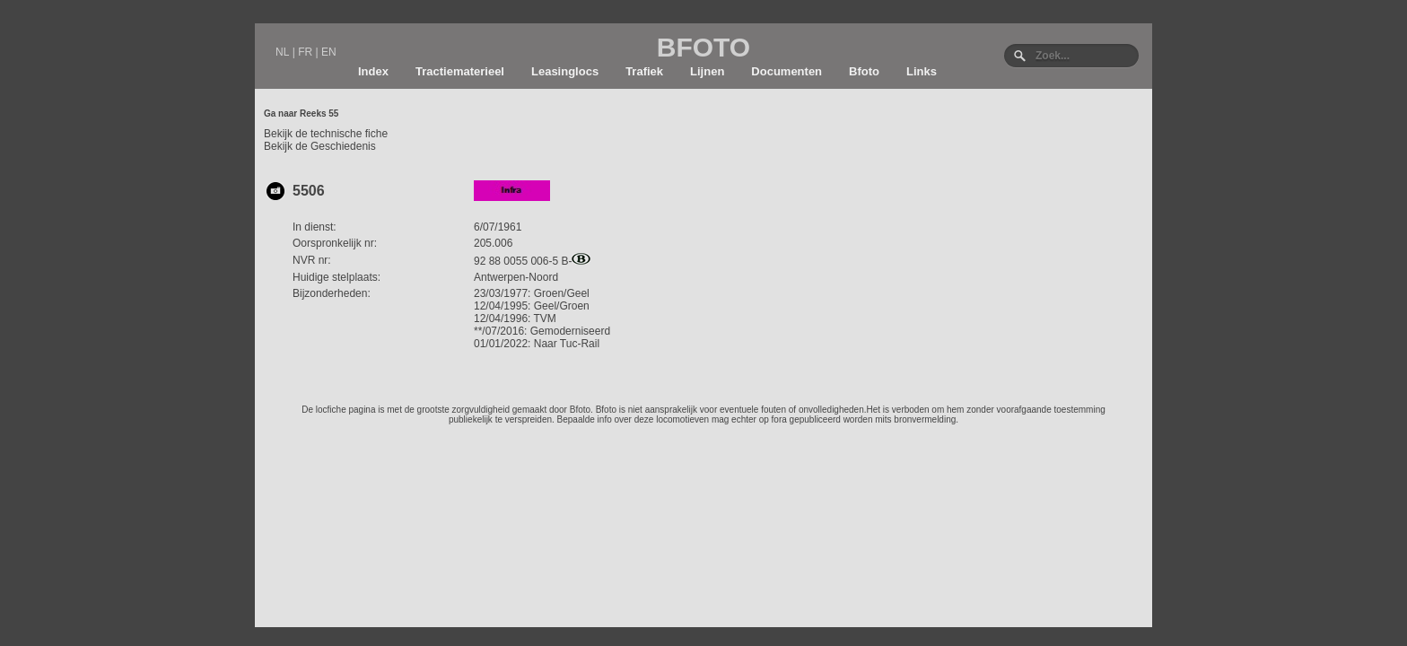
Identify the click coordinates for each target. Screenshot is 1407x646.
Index (373, 71)
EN (328, 52)
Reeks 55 (319, 113)
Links (921, 71)
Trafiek (644, 71)
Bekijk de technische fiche (326, 133)
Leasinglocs (565, 71)
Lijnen (707, 71)
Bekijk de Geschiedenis (320, 146)
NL (282, 52)
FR (305, 52)
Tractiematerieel (459, 71)
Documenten (786, 71)
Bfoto (864, 71)
